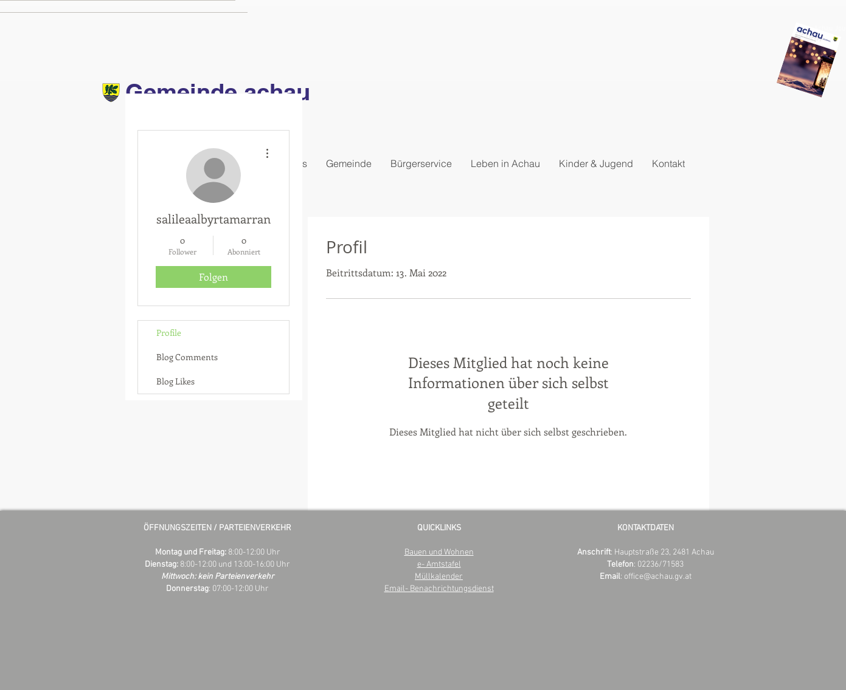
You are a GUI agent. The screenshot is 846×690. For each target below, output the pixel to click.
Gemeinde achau (217, 92)
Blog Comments (187, 357)
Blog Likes (175, 381)
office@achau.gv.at (658, 577)
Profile (168, 332)
